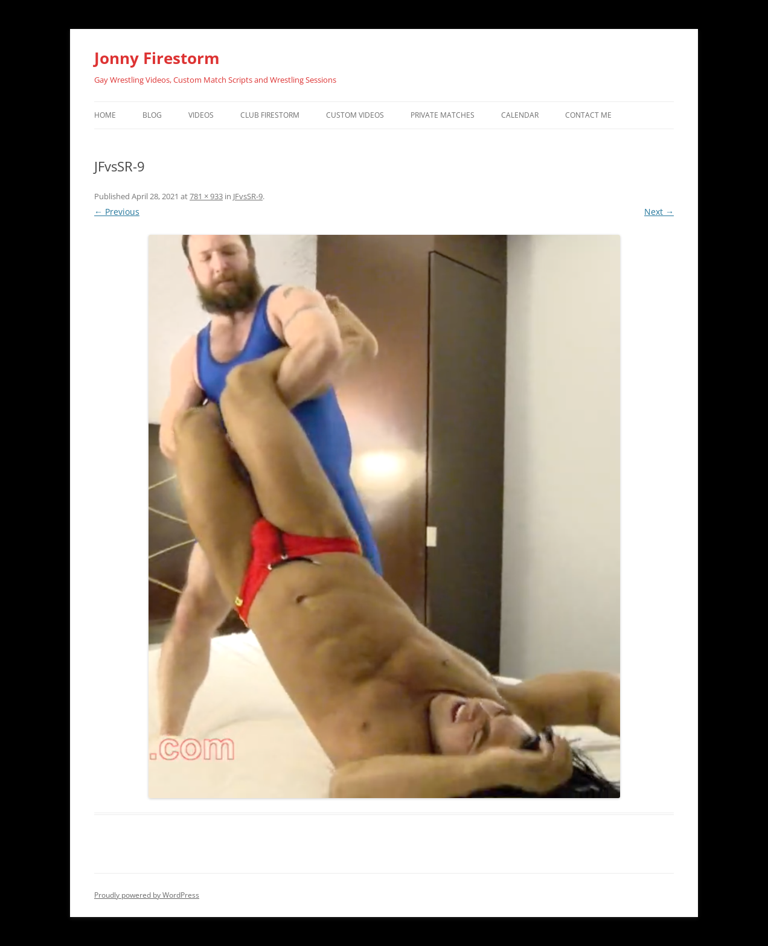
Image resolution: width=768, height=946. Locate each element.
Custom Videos (355, 115)
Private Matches (443, 115)
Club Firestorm (269, 115)
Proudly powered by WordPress (146, 895)
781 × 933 (206, 196)
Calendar (520, 115)
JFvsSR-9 (248, 196)
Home (105, 115)
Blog (152, 115)
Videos (201, 115)
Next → (659, 211)
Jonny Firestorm (157, 58)
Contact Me (588, 115)
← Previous (116, 211)
